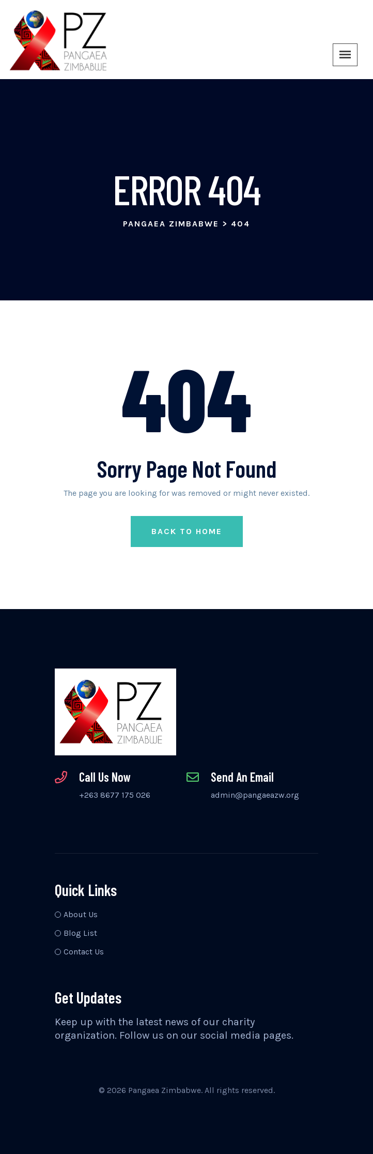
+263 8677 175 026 (114, 795)
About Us (81, 914)
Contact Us (84, 951)
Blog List (80, 933)
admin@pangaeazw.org (255, 795)
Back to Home (186, 531)
